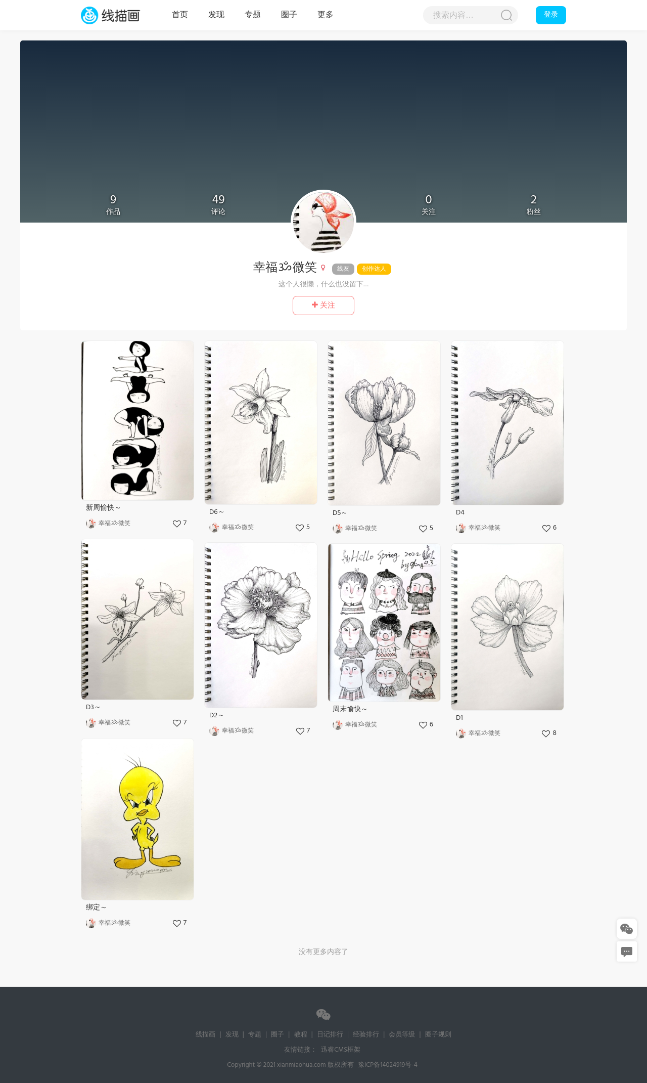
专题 (253, 15)
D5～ (340, 513)
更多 (325, 15)
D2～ (216, 715)
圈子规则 (438, 1034)
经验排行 (366, 1034)
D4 (460, 512)
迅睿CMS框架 (340, 1050)
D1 (459, 718)
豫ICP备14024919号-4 (388, 1065)
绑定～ (96, 908)
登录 (551, 15)
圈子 (289, 15)
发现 (216, 15)
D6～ (217, 512)
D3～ (93, 707)
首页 (180, 15)
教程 (300, 1034)
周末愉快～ (350, 709)
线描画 (121, 15)
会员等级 (402, 1034)
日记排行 (330, 1034)
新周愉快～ (103, 508)
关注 (323, 305)
